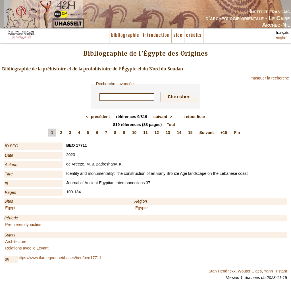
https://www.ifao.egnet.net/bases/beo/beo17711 (59, 258)
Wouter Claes (250, 272)
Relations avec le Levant (27, 249)
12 (157, 133)
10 (134, 133)
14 (179, 133)
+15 (224, 133)
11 (145, 133)
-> (162, 117)
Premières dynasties (23, 225)
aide (177, 35)
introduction (156, 35)
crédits (193, 35)
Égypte (141, 208)
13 (168, 133)
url (7, 260)
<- (98, 117)
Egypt (10, 208)
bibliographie (125, 35)
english (282, 37)
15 (190, 133)
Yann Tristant (275, 272)
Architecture (15, 242)
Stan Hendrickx (222, 272)
